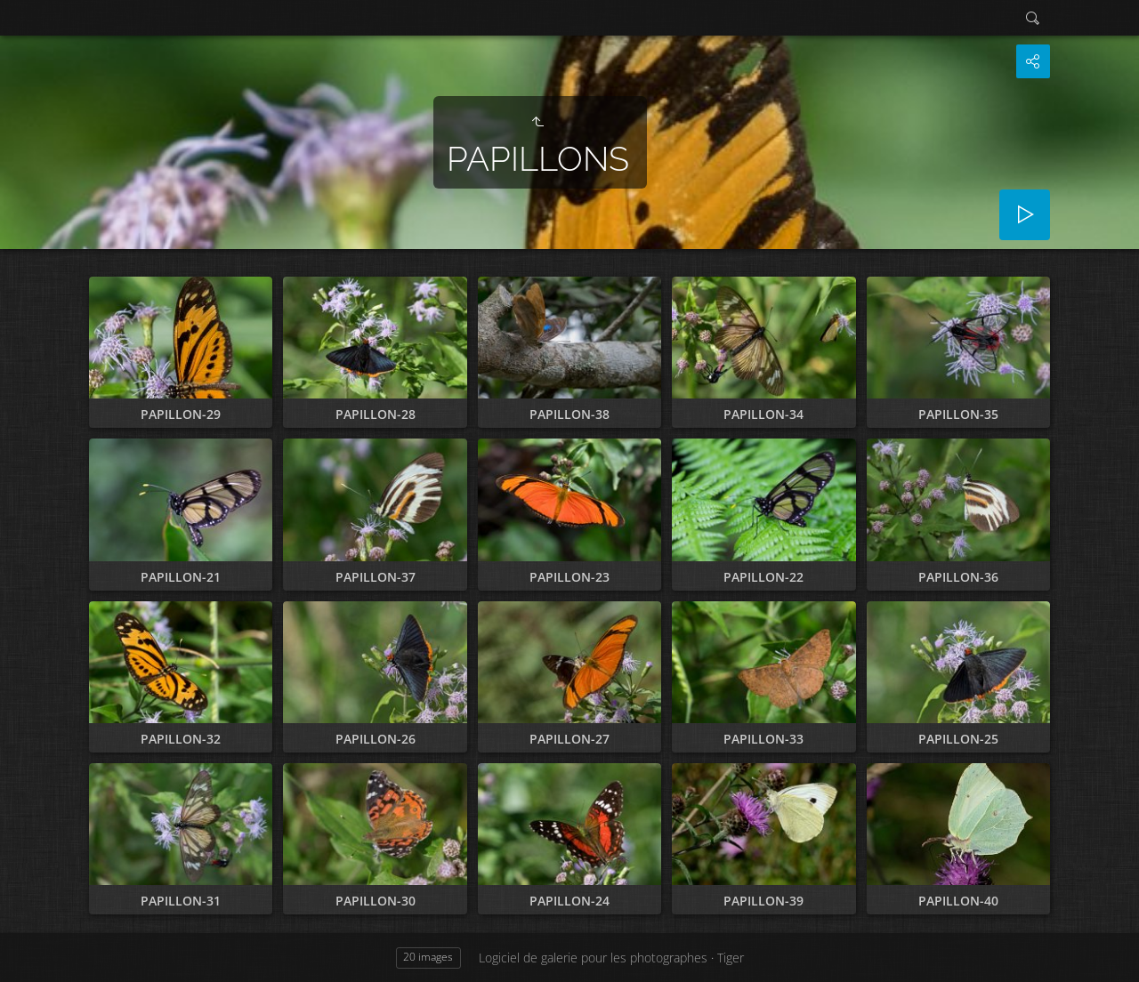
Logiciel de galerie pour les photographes (593, 957)
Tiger (730, 957)
